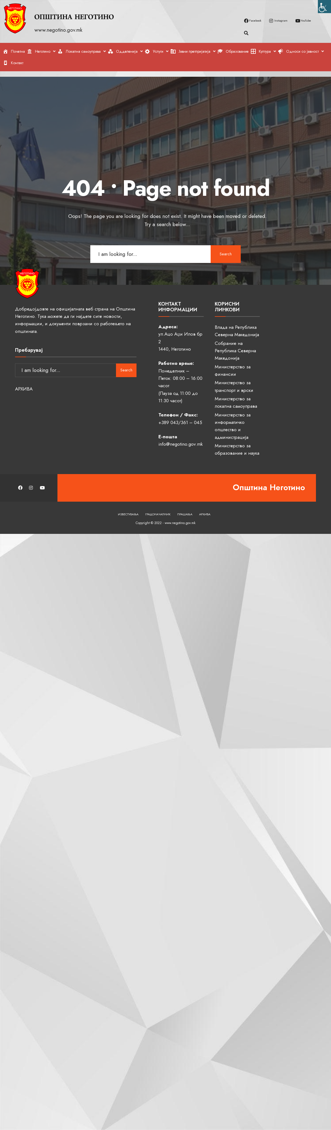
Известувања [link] (128, 514)
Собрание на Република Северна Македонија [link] (235, 351)
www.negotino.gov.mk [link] (59, 30)
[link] (324, 6)
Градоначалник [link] (157, 514)
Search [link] (226, 254)
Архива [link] (204, 514)
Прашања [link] (184, 514)
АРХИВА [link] (24, 389)
